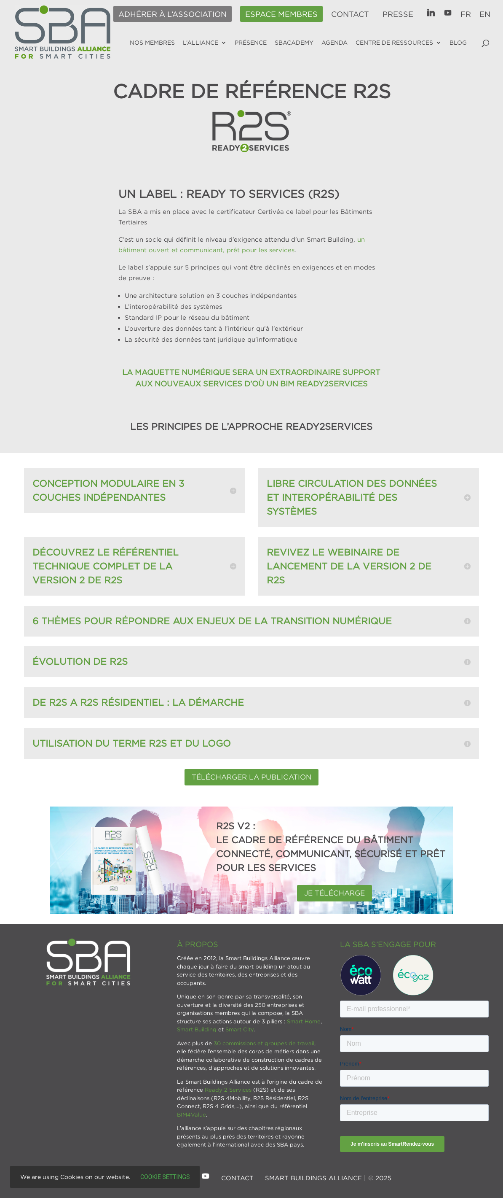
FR (465, 14)
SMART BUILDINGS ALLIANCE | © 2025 (328, 1177)
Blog (458, 43)
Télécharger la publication (251, 777)
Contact (350, 14)
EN (484, 14)
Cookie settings (165, 1177)
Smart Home (304, 1021)
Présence (251, 43)
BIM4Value (191, 1114)
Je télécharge (334, 893)
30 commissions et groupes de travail (264, 1043)
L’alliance (200, 43)
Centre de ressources (394, 43)
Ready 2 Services (228, 1090)
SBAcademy (294, 43)
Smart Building (197, 1029)
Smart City (239, 1029)
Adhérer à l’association (172, 14)
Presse (398, 14)
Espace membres (281, 14)
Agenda (334, 43)
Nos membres (152, 43)
